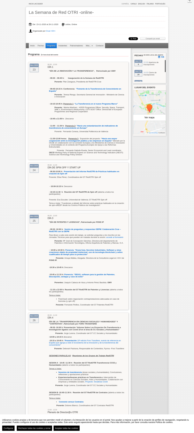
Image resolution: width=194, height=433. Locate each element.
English (141, 4)
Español (125, 4)
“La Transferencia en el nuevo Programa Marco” (96, 104)
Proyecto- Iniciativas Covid (96, 382)
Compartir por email (153, 38)
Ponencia (68, 274)
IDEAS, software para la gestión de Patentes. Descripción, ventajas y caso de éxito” (82, 275)
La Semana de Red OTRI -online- (61, 12)
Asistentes (62, 46)
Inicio (31, 4)
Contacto (99, 46)
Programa (51, 46)
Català (134, 4)
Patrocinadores (76, 46)
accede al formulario (114, 237)
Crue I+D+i (50, 31)
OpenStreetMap (153, 133)
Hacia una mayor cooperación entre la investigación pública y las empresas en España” (83, 139)
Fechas (41, 46)
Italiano (150, 4)
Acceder (39, 4)
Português (160, 4)
